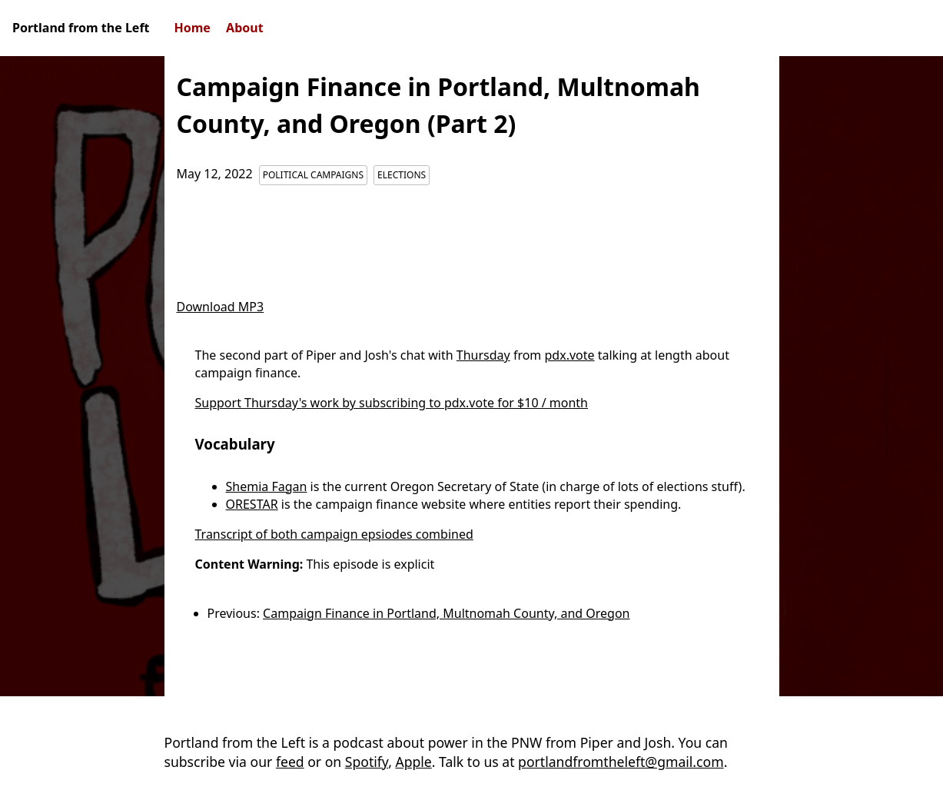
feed (290, 761)
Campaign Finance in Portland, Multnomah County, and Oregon (446, 613)
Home (192, 27)
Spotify (366, 761)
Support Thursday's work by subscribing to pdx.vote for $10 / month (392, 402)
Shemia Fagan (266, 486)
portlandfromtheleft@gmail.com (621, 761)
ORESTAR (252, 504)
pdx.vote (570, 355)
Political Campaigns (313, 174)
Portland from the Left (81, 27)
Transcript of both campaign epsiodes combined (334, 534)
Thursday (483, 355)
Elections (401, 174)
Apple (413, 761)
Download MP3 (220, 306)
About (245, 27)
